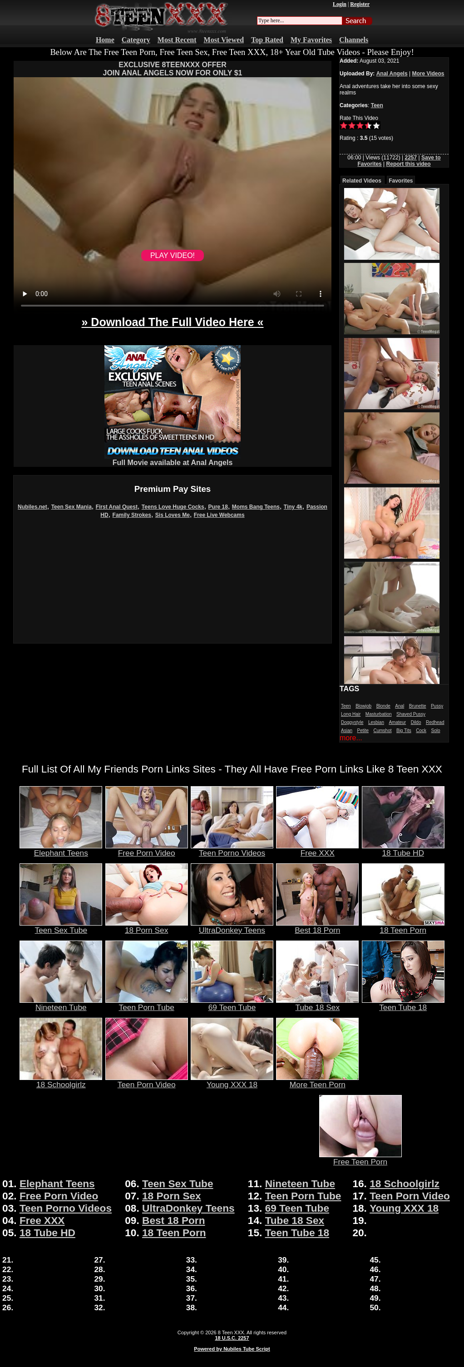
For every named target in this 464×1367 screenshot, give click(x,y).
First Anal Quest (117, 507)
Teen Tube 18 (403, 1004)
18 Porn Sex (146, 926)
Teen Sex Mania (71, 507)
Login (339, 4)
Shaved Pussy (410, 714)
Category (136, 40)
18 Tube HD (403, 849)
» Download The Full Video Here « (172, 322)
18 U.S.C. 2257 (232, 1338)
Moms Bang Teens (256, 507)
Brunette (417, 705)
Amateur (397, 722)
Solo (435, 730)
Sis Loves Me (172, 515)
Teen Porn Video (146, 1081)
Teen (377, 105)
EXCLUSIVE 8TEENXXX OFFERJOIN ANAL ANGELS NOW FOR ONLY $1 (172, 69)
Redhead (435, 722)
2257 (411, 157)
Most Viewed (224, 40)
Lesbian (376, 722)
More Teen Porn (317, 1081)
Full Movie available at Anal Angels (172, 459)
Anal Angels (392, 73)
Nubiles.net (32, 507)
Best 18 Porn (317, 926)
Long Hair (350, 714)
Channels (353, 40)
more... (351, 738)
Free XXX (317, 849)
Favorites (401, 181)
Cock (421, 730)
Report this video (408, 164)
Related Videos (361, 181)
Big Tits (403, 730)
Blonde (383, 705)
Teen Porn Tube (146, 1004)
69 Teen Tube (232, 1004)
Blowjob (363, 705)
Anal (399, 705)
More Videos (428, 73)
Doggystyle (352, 722)
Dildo (416, 722)
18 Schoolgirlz (61, 1081)
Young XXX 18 (232, 1081)
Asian (346, 730)
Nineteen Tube (61, 1004)
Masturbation (378, 714)
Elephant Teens (61, 849)
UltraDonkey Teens (232, 926)
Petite (363, 730)
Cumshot (383, 730)
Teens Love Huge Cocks (173, 507)
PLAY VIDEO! (172, 255)
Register (360, 4)
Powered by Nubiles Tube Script (232, 1349)
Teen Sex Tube (61, 926)
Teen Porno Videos (232, 849)
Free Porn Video (146, 849)
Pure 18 (218, 507)
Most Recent (177, 40)
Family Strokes (132, 515)
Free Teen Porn (360, 1158)
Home (105, 40)
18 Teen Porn (403, 926)
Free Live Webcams (219, 515)
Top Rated (267, 40)
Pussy (437, 705)
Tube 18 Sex (317, 1004)
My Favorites (311, 40)
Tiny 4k (293, 507)
